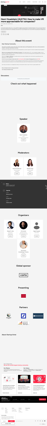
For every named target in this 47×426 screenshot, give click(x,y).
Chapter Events (14, 410)
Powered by (42, 424)
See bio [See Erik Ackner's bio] (23, 236)
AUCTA (38, 59)
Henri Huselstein (21, 59)
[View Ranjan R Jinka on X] (10, 229)
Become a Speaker (14, 411)
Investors (6, 409)
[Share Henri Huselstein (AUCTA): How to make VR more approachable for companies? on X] (4, 34)
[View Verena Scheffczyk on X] (17, 167)
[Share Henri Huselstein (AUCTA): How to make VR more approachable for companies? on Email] (8, 34)
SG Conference (14, 409)
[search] (42, 2)
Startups (6, 411)
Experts (6, 410)
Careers (26, 409)
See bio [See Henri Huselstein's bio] (23, 139)
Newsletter (20, 409)
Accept (11, 421)
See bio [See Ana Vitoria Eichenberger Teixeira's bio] (23, 255)
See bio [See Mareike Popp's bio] (30, 173)
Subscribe (42, 399)
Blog (19, 410)
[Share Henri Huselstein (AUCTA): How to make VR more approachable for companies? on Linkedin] (6, 34)
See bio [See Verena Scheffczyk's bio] (17, 173)
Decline (4, 421)
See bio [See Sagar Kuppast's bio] (36, 236)
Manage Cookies (8, 423)
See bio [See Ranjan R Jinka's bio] (10, 236)
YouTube (20, 411)
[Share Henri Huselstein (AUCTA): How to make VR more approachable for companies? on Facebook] (1, 34)
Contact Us (26, 410)
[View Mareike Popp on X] (30, 167)
